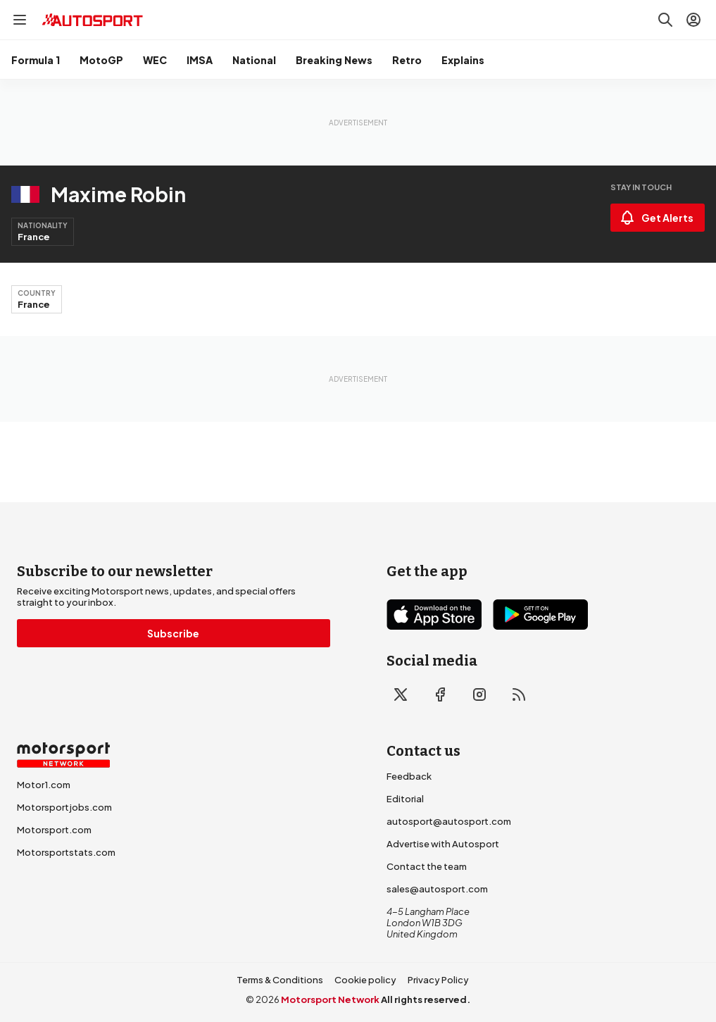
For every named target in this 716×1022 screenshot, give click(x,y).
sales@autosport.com (437, 889)
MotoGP (101, 60)
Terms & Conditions (280, 979)
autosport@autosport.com (449, 821)
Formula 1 (35, 60)
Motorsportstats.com (66, 852)
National (254, 60)
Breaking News (334, 60)
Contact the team (427, 866)
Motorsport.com (54, 829)
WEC (155, 60)
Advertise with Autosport (443, 843)
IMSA (200, 60)
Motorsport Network (330, 999)
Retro (407, 60)
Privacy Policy (438, 979)
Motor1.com (43, 784)
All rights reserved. (425, 999)
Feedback (409, 776)
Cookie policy (365, 979)
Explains (462, 60)
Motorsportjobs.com (64, 807)
